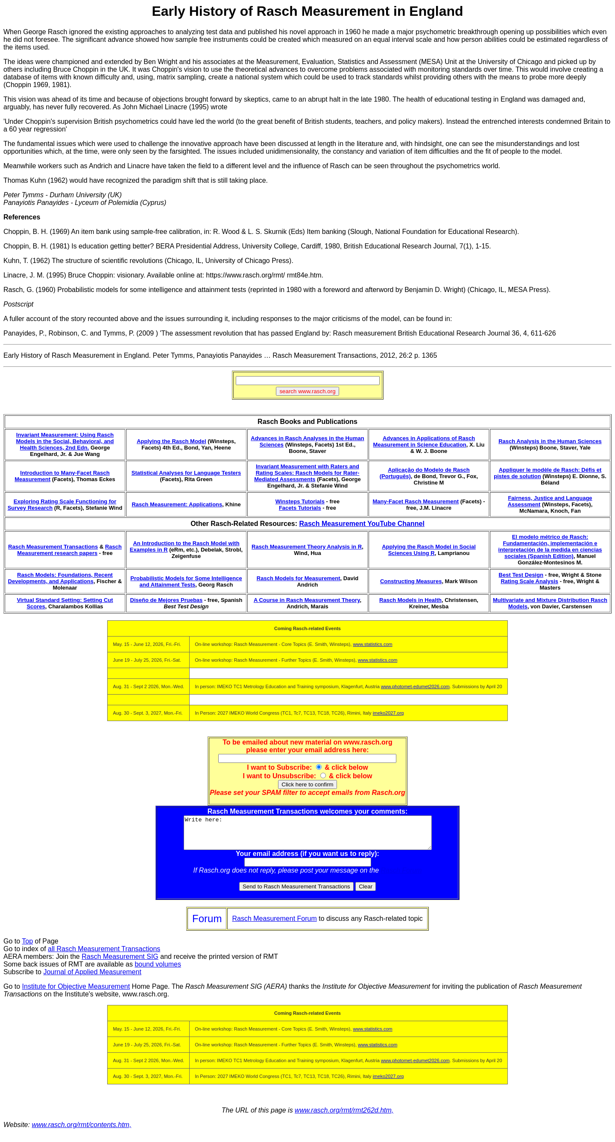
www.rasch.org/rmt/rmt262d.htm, (344, 1116)
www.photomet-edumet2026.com (415, 686)
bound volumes (158, 970)
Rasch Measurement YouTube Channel (361, 523)
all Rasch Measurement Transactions (104, 955)
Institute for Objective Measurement (76, 992)
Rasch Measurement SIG (120, 963)
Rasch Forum (401, 876)
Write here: (308, 835)
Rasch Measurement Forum (274, 925)
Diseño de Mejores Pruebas (166, 600)
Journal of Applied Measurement (92, 978)
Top (27, 947)
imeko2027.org (388, 713)
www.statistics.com (372, 644)
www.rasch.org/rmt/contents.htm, (81, 1131)
